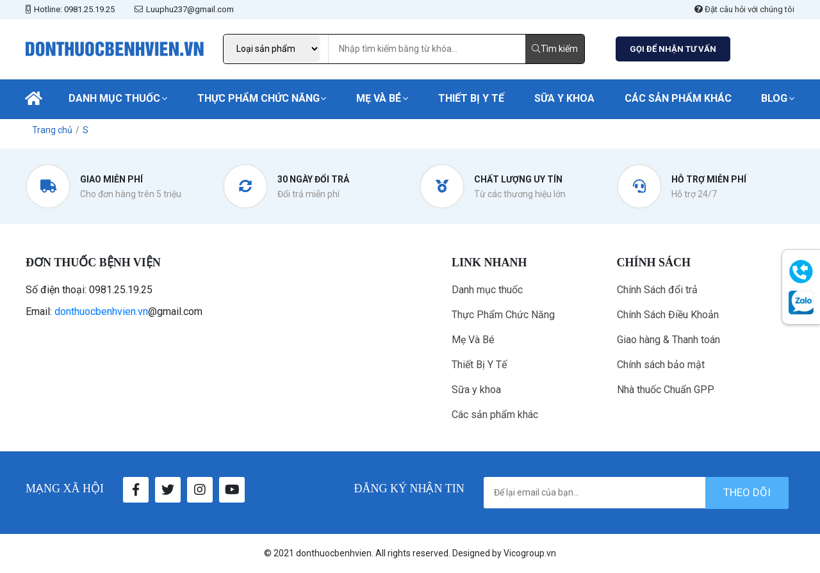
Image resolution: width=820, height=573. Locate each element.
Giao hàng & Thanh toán (668, 340)
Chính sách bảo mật (661, 365)
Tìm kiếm (555, 49)
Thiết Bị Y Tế (471, 98)
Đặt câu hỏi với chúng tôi (744, 9)
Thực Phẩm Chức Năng (258, 98)
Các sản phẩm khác (678, 98)
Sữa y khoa (564, 98)
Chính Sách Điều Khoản (668, 315)
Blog (774, 98)
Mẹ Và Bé (378, 98)
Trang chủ (52, 130)
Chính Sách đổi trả (657, 290)
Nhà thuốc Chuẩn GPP (665, 389)
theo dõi (747, 492)
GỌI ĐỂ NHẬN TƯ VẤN (673, 49)
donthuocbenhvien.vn (101, 311)
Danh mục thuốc (114, 98)
